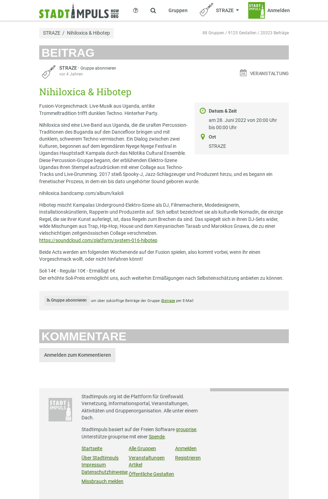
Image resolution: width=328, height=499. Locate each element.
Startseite (91, 448)
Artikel (135, 464)
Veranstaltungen (147, 458)
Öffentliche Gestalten (151, 474)
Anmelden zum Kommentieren (77, 355)
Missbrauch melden (102, 481)
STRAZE (51, 33)
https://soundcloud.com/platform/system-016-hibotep (98, 240)
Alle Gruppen (142, 448)
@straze (168, 300)
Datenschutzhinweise (104, 472)
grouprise (186, 429)
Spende (157, 436)
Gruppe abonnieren (98, 68)
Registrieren (188, 458)
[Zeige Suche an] (153, 10)
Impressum (93, 464)
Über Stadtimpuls (100, 458)
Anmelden (186, 448)
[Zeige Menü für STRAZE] (218, 10)
